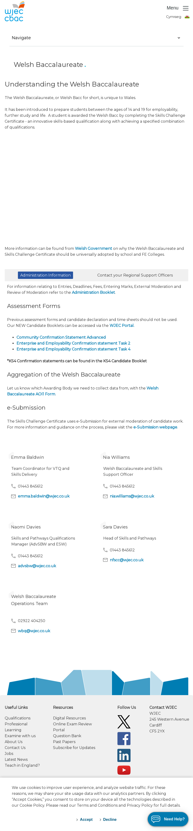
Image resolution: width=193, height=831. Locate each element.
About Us (13, 742)
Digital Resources (69, 718)
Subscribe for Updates (74, 747)
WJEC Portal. (122, 325)
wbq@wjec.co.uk (30, 631)
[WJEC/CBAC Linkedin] (124, 755)
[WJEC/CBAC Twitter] (124, 721)
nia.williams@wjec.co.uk (128, 496)
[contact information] (168, 719)
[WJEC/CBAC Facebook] (124, 738)
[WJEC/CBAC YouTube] (124, 770)
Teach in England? (22, 765)
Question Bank (67, 736)
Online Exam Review (72, 724)
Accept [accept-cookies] (86, 820)
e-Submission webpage (155, 427)
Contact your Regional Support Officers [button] (135, 275)
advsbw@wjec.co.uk (33, 566)
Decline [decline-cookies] (110, 820)
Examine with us (20, 736)
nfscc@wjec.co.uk (123, 560)
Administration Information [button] (45, 275)
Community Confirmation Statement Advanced (61, 337)
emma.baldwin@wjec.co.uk (40, 496)
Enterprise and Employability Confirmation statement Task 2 (73, 343)
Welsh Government (93, 248)
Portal (59, 730)
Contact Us (15, 747)
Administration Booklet (93, 292)
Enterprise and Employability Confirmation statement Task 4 (73, 349)
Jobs (9, 753)
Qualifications (17, 718)
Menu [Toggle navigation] (178, 8)
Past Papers (64, 742)
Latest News (16, 759)
